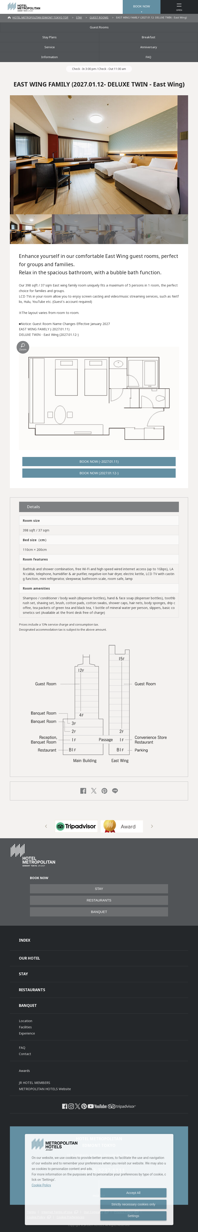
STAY (79, 17)
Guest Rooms (99, 27)
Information (49, 57)
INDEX (24, 940)
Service (49, 47)
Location (25, 1021)
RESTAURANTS (99, 900)
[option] (76, 826)
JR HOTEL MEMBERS (34, 1082)
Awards (24, 1070)
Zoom (22, 349)
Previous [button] (46, 826)
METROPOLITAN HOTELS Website (45, 1089)
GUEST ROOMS (99, 17)
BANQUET (99, 912)
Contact (25, 1054)
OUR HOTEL (29, 958)
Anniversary (148, 47)
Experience (27, 1033)
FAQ (148, 57)
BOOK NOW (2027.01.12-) (99, 473)
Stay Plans (49, 37)
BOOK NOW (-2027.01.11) (99, 461)
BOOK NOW (141, 6)
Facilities (25, 1027)
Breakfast (148, 37)
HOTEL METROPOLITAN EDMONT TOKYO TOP (40, 17)
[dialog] (99, 1179)
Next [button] (152, 826)
